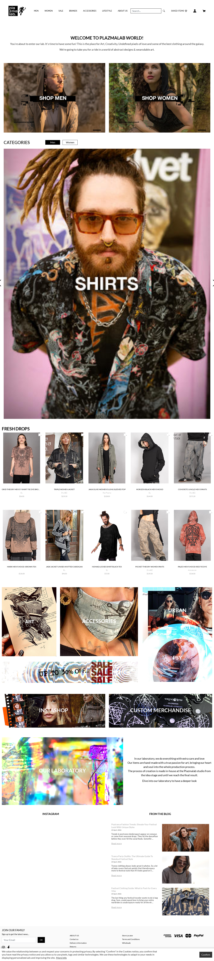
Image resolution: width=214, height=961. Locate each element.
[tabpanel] (107, 284)
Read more (116, 843)
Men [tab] (52, 142)
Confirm (205, 954)
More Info (61, 957)
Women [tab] (70, 142)
